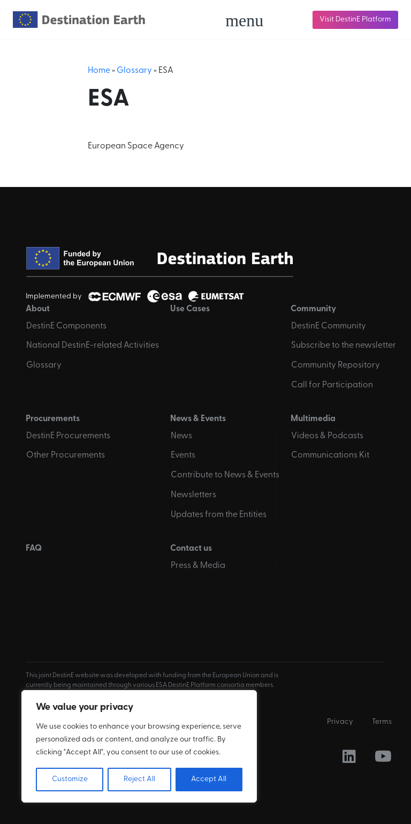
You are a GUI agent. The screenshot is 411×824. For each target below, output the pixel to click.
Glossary (134, 70)
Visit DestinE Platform (355, 20)
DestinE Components (66, 326)
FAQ (34, 548)
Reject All (139, 779)
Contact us (191, 548)
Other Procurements (65, 455)
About (38, 309)
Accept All (208, 779)
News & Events (198, 419)
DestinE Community (328, 326)
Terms (382, 722)
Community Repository (335, 365)
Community (313, 309)
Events (183, 455)
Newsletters (193, 495)
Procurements (53, 419)
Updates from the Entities (219, 515)
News (181, 436)
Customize (70, 779)
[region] (139, 746)
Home (99, 70)
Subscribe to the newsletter (343, 345)
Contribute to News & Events (225, 475)
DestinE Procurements (68, 436)
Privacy (340, 722)
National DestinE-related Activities (92, 345)
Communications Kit (330, 455)
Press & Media (198, 565)
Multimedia (313, 419)
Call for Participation (332, 385)
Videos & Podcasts (327, 436)
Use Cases (190, 309)
